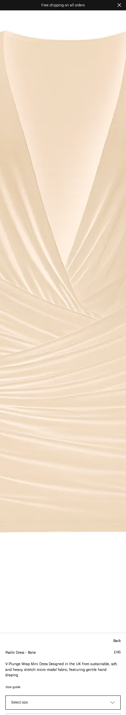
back (117, 641)
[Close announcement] (119, 5)
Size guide (12, 687)
